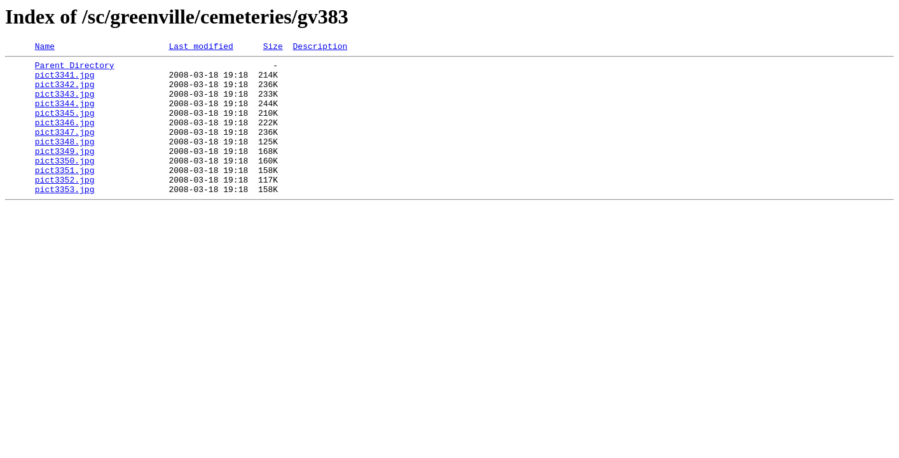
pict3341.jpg (65, 80)
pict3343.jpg (65, 103)
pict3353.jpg (65, 217)
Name (45, 47)
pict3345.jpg (65, 126)
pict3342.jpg (65, 91)
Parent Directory (74, 68)
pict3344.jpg (65, 114)
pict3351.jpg (65, 194)
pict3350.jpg (65, 183)
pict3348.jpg (65, 160)
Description (319, 47)
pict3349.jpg (65, 171)
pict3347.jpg (65, 149)
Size (273, 47)
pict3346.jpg (65, 137)
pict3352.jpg (65, 206)
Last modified (200, 47)
